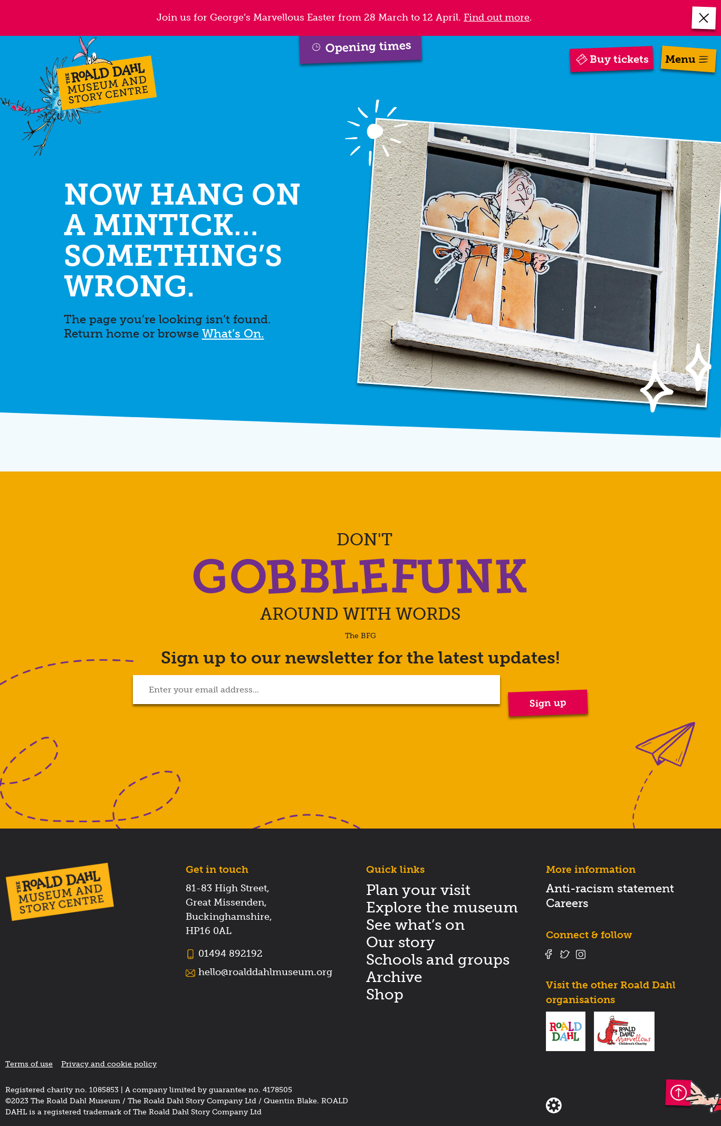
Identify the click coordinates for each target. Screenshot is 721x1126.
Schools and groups (437, 959)
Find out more (497, 17)
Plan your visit (418, 890)
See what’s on (415, 924)
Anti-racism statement (610, 888)
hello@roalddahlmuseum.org (265, 972)
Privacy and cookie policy (109, 1064)
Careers (567, 903)
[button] (704, 17)
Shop (384, 994)
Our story (400, 942)
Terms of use (29, 1064)
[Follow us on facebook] (548, 954)
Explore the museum (442, 907)
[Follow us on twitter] (565, 954)
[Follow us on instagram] (581, 954)
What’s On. (233, 333)
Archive (394, 977)
